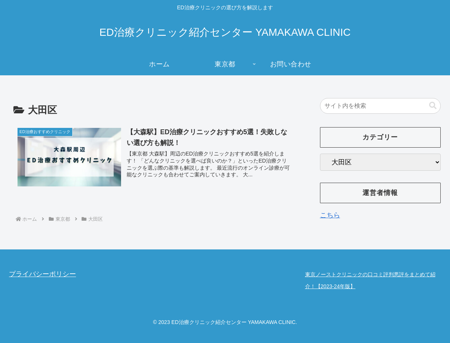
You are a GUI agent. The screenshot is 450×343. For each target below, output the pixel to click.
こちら (330, 215)
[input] (380, 106)
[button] (433, 105)
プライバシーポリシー (42, 274)
